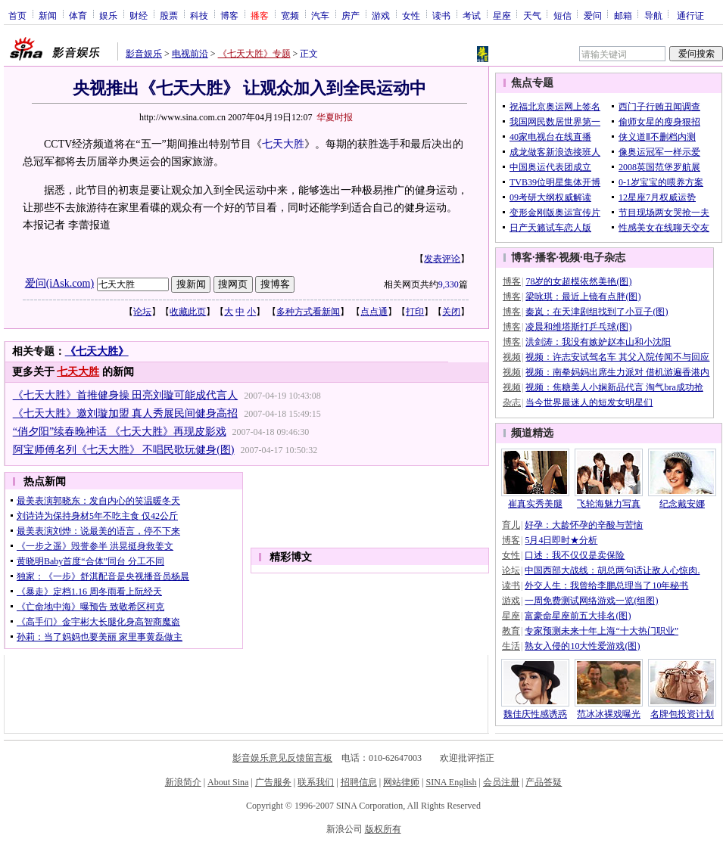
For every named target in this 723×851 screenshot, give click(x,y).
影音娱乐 (144, 53)
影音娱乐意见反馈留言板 (282, 758)
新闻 (48, 15)
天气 (532, 15)
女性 (411, 15)
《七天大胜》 (97, 351)
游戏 (381, 15)
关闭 (451, 311)
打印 (415, 311)
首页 (17, 15)
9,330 (448, 284)
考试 (472, 15)
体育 (78, 15)
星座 (502, 15)
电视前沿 (190, 53)
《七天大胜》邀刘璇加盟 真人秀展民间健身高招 (125, 413)
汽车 (320, 15)
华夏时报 (334, 117)
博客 (229, 15)
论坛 (142, 311)
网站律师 (401, 782)
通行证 (690, 15)
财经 (138, 15)
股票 (169, 15)
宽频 (290, 15)
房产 (350, 15)
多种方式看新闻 (308, 311)
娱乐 (108, 15)
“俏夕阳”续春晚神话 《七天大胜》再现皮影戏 (119, 431)
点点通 (374, 311)
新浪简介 (183, 782)
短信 (562, 15)
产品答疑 (543, 782)
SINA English (450, 782)
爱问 (593, 15)
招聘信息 (359, 782)
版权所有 (383, 829)
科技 (199, 15)
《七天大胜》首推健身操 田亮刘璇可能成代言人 (125, 395)
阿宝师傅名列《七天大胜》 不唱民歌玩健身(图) (124, 449)
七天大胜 (283, 144)
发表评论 (442, 258)
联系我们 (316, 782)
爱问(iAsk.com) (59, 283)
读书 (441, 15)
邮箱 (623, 15)
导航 (653, 15)
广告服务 (273, 782)
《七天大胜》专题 (254, 53)
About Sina (227, 782)
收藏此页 (188, 311)
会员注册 (501, 782)
